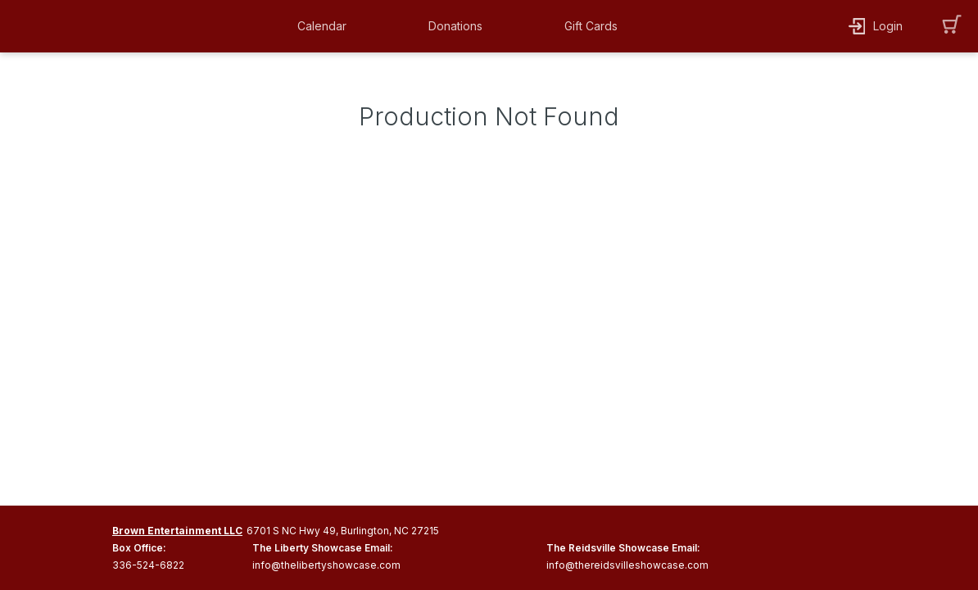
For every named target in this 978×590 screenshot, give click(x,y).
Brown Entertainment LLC (177, 530)
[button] (326, 26)
